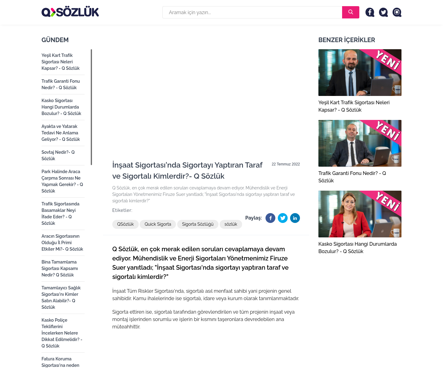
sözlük (231, 224)
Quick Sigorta (158, 224)
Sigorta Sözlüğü (198, 224)
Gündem (55, 40)
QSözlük (125, 224)
